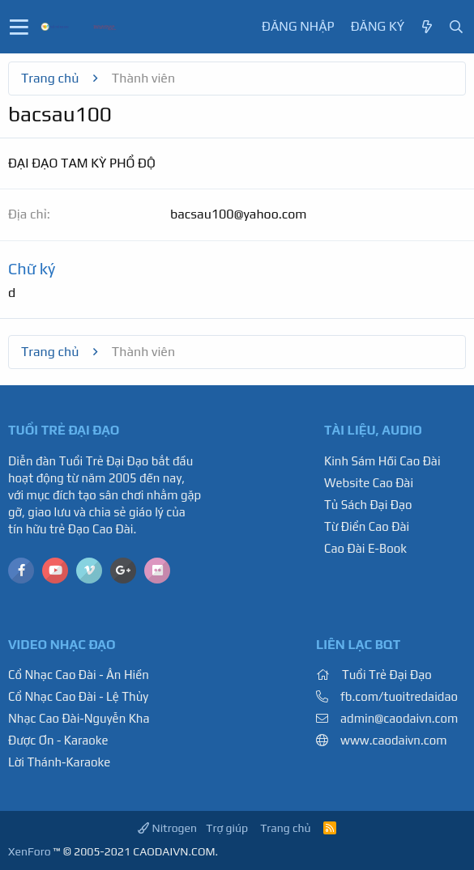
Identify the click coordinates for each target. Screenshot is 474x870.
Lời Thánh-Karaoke (59, 762)
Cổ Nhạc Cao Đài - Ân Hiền (78, 674)
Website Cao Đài (368, 483)
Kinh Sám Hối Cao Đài (382, 461)
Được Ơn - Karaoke (58, 740)
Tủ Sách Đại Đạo (368, 504)
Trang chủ (285, 827)
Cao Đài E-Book (365, 548)
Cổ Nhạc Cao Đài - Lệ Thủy (78, 696)
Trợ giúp (227, 827)
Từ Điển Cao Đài (366, 526)
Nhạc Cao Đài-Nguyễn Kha (78, 718)
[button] (19, 26)
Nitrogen (167, 827)
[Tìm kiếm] (456, 27)
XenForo (29, 851)
